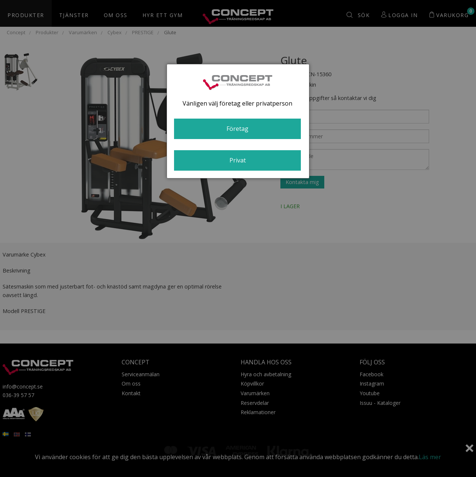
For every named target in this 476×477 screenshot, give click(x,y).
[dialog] (238, 121)
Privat (237, 160)
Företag (237, 129)
